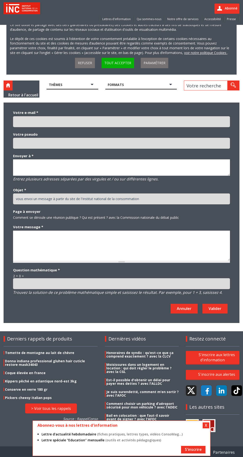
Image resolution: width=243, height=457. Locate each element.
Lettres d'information (116, 19)
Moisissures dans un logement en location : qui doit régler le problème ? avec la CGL (139, 368)
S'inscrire (193, 449)
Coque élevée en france (25, 373)
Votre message (28, 226)
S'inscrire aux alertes (216, 374)
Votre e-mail (25, 112)
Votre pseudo (25, 134)
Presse (231, 19)
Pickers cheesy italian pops (28, 397)
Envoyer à (23, 155)
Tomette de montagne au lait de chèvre (39, 352)
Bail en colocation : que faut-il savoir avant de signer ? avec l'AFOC (137, 417)
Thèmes (55, 84)
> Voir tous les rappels (51, 408)
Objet (19, 190)
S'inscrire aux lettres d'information (217, 357)
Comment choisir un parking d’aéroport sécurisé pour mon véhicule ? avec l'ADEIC (142, 405)
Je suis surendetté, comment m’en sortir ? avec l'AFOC (142, 394)
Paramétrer (154, 63)
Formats (116, 84)
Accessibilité (212, 19)
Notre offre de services (182, 19)
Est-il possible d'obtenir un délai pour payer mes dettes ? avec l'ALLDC (138, 382)
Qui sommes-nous (149, 19)
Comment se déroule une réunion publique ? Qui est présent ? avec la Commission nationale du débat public (96, 217)
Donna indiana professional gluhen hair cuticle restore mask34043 (45, 363)
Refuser (85, 63)
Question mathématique (36, 270)
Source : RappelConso (80, 419)
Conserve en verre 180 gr (26, 389)
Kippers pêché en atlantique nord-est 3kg (41, 381)
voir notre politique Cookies (205, 52)
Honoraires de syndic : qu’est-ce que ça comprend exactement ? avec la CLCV (139, 354)
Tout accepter (117, 63)
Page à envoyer (27, 211)
